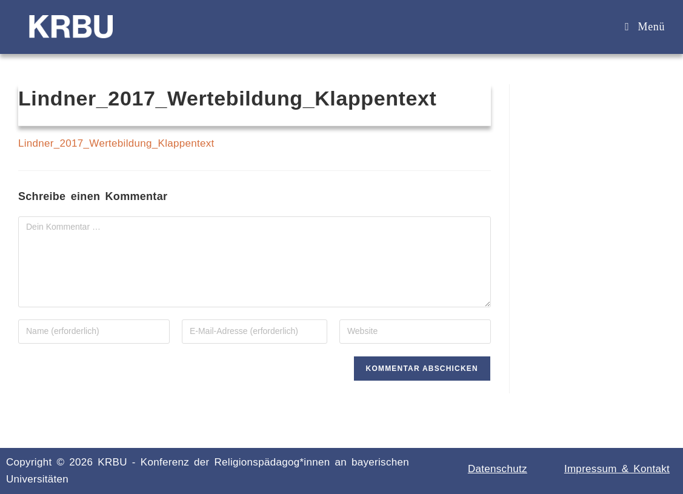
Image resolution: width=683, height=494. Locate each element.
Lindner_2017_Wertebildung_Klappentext (116, 143)
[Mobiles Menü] (645, 27)
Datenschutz (497, 469)
